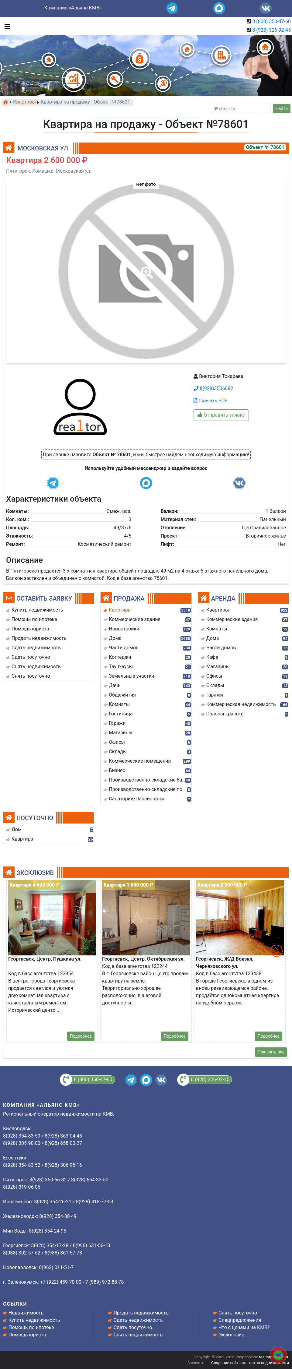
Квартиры (24, 102)
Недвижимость (26, 1313)
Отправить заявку (221, 415)
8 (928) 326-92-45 (271, 30)
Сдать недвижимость (138, 1320)
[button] (146, 268)
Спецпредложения (239, 1320)
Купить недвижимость (34, 1320)
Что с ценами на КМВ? (244, 1327)
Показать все (271, 1052)
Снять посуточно (237, 1313)
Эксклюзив (231, 1335)
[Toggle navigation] (5, 26)
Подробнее (81, 1036)
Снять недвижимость (138, 1335)
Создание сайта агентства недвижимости (250, 1362)
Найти (282, 108)
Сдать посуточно (133, 1327)
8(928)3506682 (213, 388)
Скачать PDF (210, 401)
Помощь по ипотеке (31, 1327)
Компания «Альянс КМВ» (72, 8)
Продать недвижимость (141, 1313)
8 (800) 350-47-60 (271, 21)
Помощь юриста (27, 1335)
